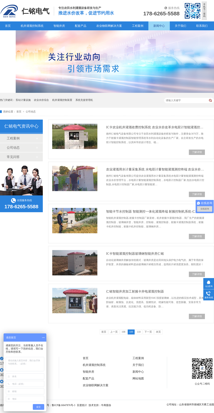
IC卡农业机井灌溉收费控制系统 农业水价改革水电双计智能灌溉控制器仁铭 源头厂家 (155, 127)
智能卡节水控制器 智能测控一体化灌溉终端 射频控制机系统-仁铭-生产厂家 (155, 211)
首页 (8, 25)
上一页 (114, 332)
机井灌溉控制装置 (62, 100)
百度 (8, 34)
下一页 (148, 332)
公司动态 (31, 111)
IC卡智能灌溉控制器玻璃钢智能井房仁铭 (135, 253)
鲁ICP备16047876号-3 (63, 405)
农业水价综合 (41, 100)
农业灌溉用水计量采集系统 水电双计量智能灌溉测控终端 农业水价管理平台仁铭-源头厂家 (155, 169)
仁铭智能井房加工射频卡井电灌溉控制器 (135, 291)
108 (123, 332)
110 (139, 332)
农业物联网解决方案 (109, 25)
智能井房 (59, 25)
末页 (158, 332)
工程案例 (137, 25)
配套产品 (80, 25)
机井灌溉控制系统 (32, 25)
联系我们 (202, 25)
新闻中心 (159, 25)
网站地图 (138, 378)
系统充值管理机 (84, 100)
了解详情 (197, 152)
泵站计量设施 (23, 100)
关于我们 (180, 25)
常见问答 (13, 157)
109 (131, 332)
